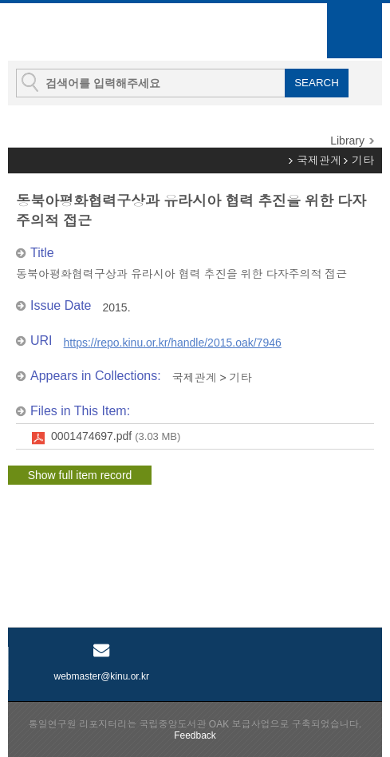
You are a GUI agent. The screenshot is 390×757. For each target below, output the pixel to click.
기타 (363, 160)
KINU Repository (95, 33)
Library (347, 140)
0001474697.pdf (115, 437)
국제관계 (319, 160)
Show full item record (80, 475)
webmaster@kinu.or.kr (101, 676)
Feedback (195, 735)
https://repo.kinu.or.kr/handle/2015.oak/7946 (173, 342)
